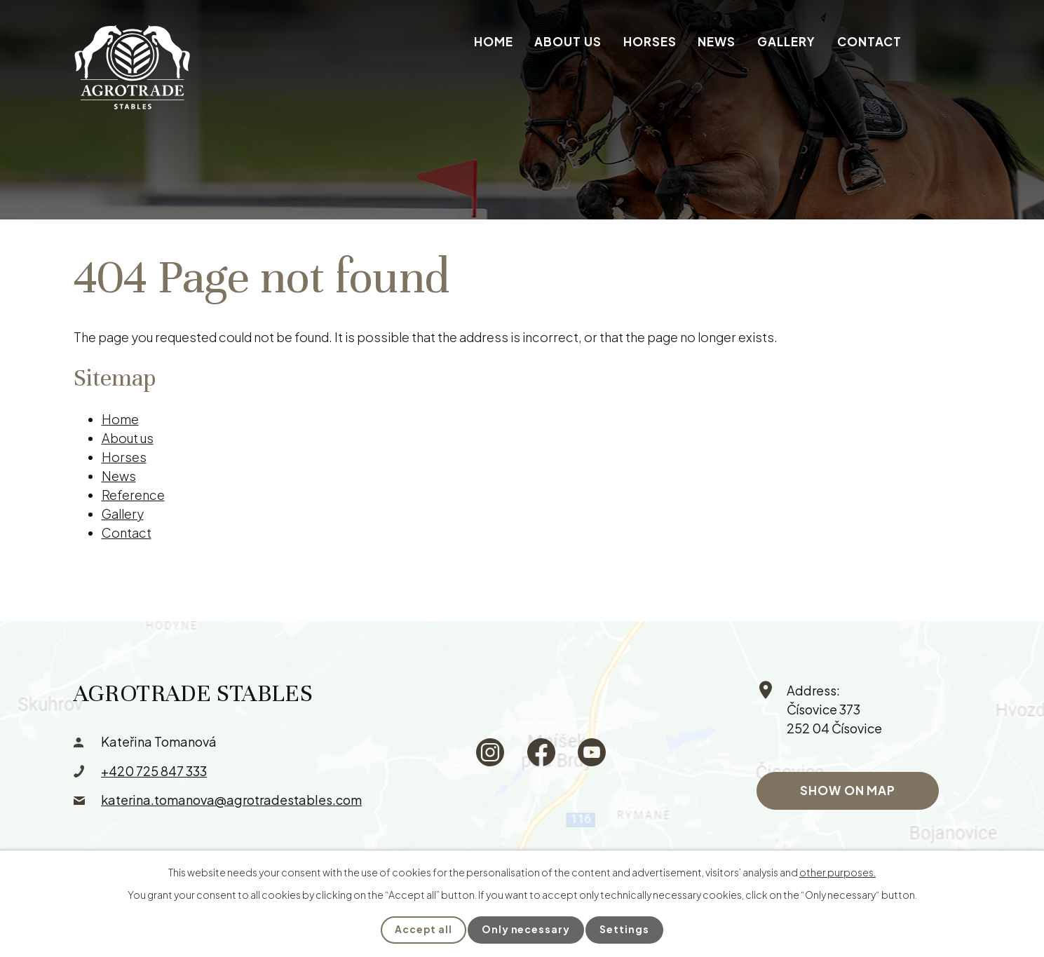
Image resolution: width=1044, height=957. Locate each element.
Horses (650, 41)
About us (568, 41)
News (716, 41)
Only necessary (526, 929)
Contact (869, 41)
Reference (133, 495)
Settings (625, 929)
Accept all (423, 929)
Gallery (786, 41)
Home (493, 41)
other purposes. (837, 872)
